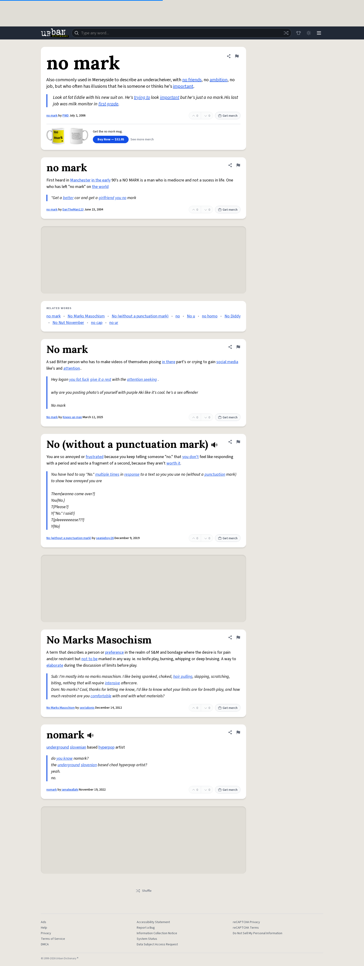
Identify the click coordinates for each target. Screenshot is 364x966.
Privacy (46, 933)
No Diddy (232, 316)
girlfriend (106, 198)
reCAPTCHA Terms (246, 927)
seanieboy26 (105, 538)
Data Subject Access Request (157, 944)
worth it (173, 463)
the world (100, 187)
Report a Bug (146, 927)
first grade (108, 104)
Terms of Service (53, 939)
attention (71, 368)
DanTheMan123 (73, 209)
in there (168, 362)
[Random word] (286, 33)
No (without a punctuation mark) (140, 316)
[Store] (298, 33)
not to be (89, 659)
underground (57, 747)
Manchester (80, 180)
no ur (113, 323)
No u (191, 316)
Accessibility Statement (153, 922)
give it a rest (100, 379)
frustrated (95, 457)
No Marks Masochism (86, 316)
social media (227, 362)
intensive (112, 683)
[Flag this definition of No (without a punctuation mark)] (238, 442)
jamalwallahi (70, 789)
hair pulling (182, 676)
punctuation (215, 474)
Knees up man (72, 417)
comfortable (101, 696)
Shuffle (144, 890)
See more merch (142, 139)
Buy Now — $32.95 (111, 139)
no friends (192, 80)
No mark (52, 417)
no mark (52, 115)
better (68, 198)
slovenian (78, 747)
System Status (147, 939)
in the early (100, 180)
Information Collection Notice (157, 933)
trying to (142, 97)
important (183, 86)
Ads (43, 922)
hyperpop (106, 747)
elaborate (54, 665)
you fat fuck (79, 379)
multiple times (107, 474)
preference (114, 652)
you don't (190, 457)
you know (64, 758)
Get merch (227, 115)
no (178, 316)
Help (44, 927)
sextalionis (87, 707)
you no (120, 198)
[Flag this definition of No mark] (238, 347)
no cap (96, 323)
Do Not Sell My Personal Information (257, 933)
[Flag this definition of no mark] (236, 56)
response (132, 474)
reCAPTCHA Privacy (246, 922)
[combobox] (182, 33)
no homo (210, 316)
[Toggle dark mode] (309, 33)
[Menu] (319, 33)
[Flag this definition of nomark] (238, 732)
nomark (51, 789)
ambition (219, 80)
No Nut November (68, 323)
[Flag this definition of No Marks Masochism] (238, 637)
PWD (65, 115)
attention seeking (142, 379)
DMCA (45, 944)
